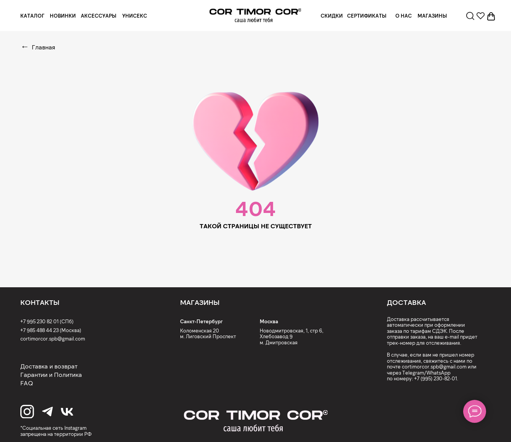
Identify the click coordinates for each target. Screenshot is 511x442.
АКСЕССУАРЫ (98, 16)
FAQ (26, 382)
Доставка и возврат (48, 366)
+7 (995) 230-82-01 (435, 378)
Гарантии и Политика (51, 374)
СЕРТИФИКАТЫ (367, 16)
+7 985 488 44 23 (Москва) (50, 330)
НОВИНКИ (63, 16)
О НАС (403, 16)
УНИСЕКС (134, 16)
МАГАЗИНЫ (432, 16)
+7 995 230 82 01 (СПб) (47, 321)
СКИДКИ (332, 16)
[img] (255, 15)
